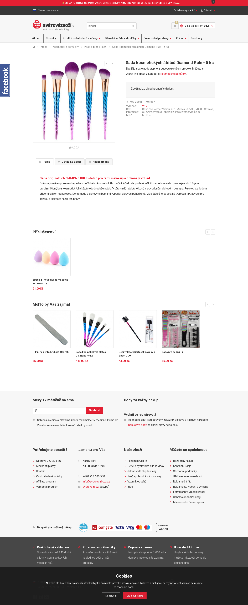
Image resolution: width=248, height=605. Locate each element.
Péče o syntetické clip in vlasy (144, 466)
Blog (128, 486)
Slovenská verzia (46, 10)
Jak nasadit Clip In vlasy (140, 471)
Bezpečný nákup (181, 460)
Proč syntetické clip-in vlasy (143, 476)
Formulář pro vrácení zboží (187, 492)
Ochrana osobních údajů (186, 497)
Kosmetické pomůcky (173, 73)
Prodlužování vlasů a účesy (79, 38)
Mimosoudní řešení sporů (187, 502)
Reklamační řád (180, 481)
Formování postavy (155, 38)
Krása (179, 38)
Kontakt (39, 471)
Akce (36, 38)
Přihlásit (207, 10)
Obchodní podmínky (183, 471)
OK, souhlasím (135, 595)
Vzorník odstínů (135, 481)
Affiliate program (44, 481)
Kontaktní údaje (180, 466)
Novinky (50, 38)
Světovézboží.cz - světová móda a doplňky (53, 25)
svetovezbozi (91, 486)
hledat (133, 25)
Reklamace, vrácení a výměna (189, 486)
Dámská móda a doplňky (120, 38)
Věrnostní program (45, 486)
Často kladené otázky (47, 476)
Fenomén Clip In (135, 460)
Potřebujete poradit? (178, 10)
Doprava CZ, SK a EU (47, 460)
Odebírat (94, 410)
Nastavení (110, 595)
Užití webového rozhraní (186, 476)
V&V (144, 106)
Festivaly (195, 38)
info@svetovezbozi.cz (96, 481)
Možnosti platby (44, 466)
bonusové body (137, 425)
